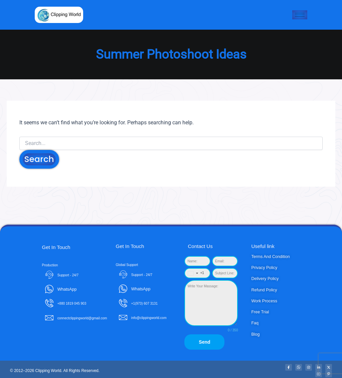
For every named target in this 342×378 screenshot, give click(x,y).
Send (204, 342)
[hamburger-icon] (299, 14)
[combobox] (194, 273)
